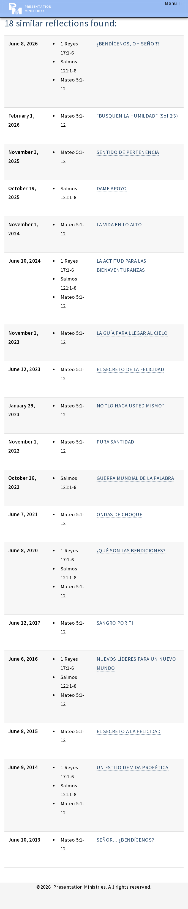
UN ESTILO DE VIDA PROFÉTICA (132, 767)
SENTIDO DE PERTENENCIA (128, 152)
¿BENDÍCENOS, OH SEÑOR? (128, 43)
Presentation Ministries (38, 8)
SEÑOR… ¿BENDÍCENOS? (125, 840)
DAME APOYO (112, 188)
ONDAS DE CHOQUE (120, 514)
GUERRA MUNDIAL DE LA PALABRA (135, 478)
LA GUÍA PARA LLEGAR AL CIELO (132, 333)
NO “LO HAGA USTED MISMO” (131, 405)
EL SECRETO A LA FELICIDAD (129, 731)
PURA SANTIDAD (115, 442)
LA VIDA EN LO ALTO (119, 224)
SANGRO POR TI (115, 623)
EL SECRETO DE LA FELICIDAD (130, 369)
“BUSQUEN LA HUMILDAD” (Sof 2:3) (137, 116)
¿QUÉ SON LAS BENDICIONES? (131, 550)
